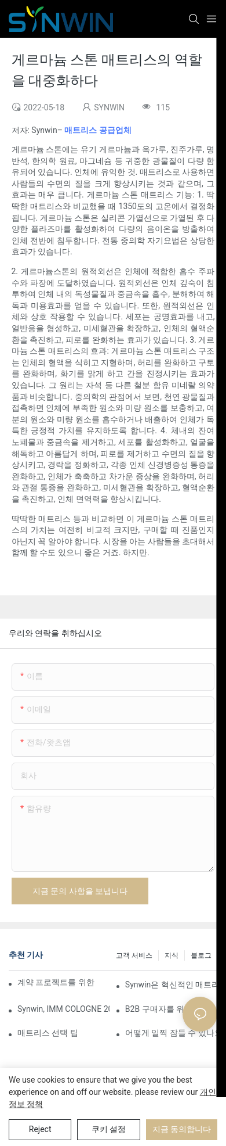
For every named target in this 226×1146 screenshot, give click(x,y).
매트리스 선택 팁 (47, 1032)
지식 (171, 955)
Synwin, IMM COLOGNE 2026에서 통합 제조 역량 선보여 (63, 1009)
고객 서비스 (134, 955)
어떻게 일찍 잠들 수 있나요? (171, 1032)
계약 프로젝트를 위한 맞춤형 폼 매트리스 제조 (56, 982)
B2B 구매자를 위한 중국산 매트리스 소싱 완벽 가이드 (171, 1009)
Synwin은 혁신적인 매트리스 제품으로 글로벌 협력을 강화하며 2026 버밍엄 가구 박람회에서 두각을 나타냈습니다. (171, 984)
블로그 (201, 955)
